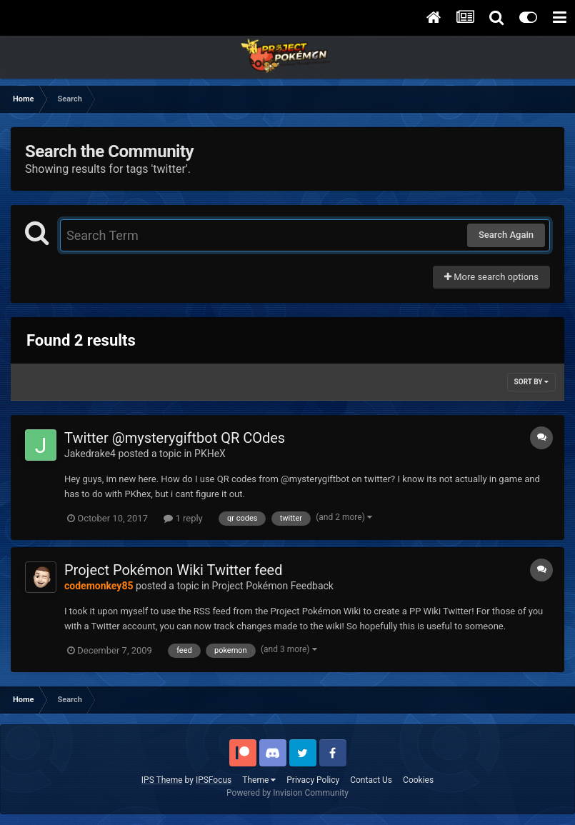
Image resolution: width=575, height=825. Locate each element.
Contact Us (371, 780)
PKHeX (210, 453)
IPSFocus (213, 780)
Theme (259, 780)
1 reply (183, 518)
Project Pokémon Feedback (273, 585)
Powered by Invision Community (287, 793)
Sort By (531, 382)
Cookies (418, 780)
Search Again (506, 234)
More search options (491, 276)
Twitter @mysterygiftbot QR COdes (174, 437)
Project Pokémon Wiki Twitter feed (173, 570)
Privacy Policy (312, 780)
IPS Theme (162, 780)
